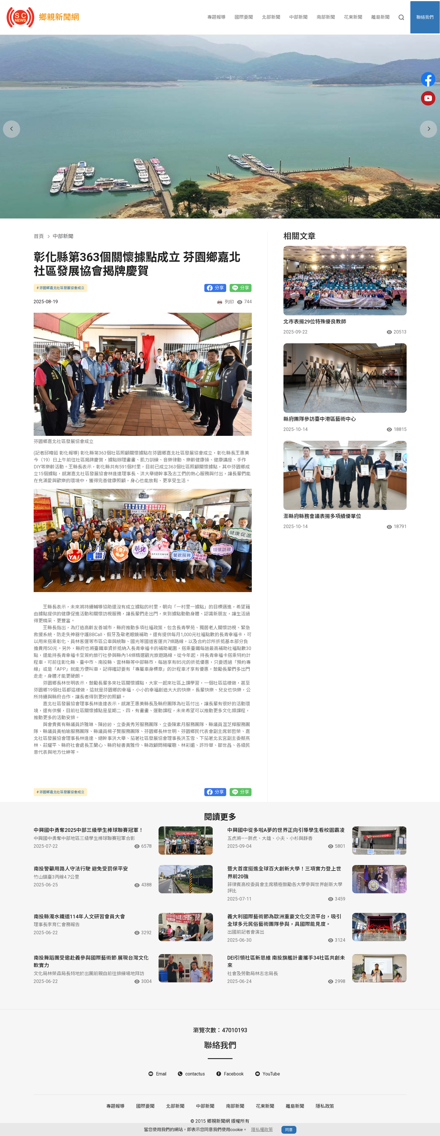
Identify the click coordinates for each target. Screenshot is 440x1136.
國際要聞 (244, 17)
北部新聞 (271, 17)
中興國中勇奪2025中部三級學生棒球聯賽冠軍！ (89, 831)
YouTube (271, 1078)
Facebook (234, 1078)
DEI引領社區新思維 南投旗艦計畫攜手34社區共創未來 (283, 966)
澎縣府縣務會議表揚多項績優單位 (322, 516)
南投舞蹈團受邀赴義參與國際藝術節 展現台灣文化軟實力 (91, 966)
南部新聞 (326, 17)
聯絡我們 (425, 17)
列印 (225, 302)
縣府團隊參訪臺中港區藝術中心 (319, 419)
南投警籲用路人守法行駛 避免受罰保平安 (81, 872)
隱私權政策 (262, 1129)
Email (161, 1078)
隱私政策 (325, 1110)
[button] (213, 212)
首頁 (39, 236)
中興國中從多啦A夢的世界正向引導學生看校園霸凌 (283, 834)
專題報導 (216, 17)
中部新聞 (298, 17)
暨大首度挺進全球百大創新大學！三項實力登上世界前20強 (284, 876)
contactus (195, 1078)
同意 (289, 1130)
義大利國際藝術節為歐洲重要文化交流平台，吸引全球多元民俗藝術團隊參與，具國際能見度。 (284, 924)
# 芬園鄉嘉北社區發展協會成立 (60, 288)
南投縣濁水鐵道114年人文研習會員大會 (79, 920)
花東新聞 (353, 17)
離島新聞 (380, 17)
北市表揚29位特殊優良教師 (314, 322)
